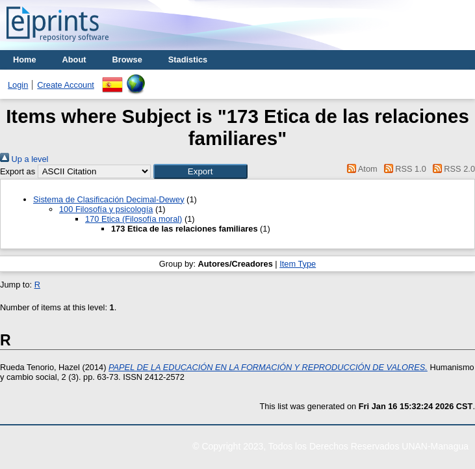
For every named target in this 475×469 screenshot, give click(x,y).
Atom (360, 169)
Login (18, 85)
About (74, 59)
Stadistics (187, 59)
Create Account (65, 85)
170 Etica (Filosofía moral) (133, 219)
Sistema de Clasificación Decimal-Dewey (109, 199)
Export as (17, 171)
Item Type (297, 264)
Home (24, 59)
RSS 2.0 (451, 169)
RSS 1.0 (402, 169)
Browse (127, 59)
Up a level (24, 159)
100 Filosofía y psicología (106, 209)
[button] (200, 171)
